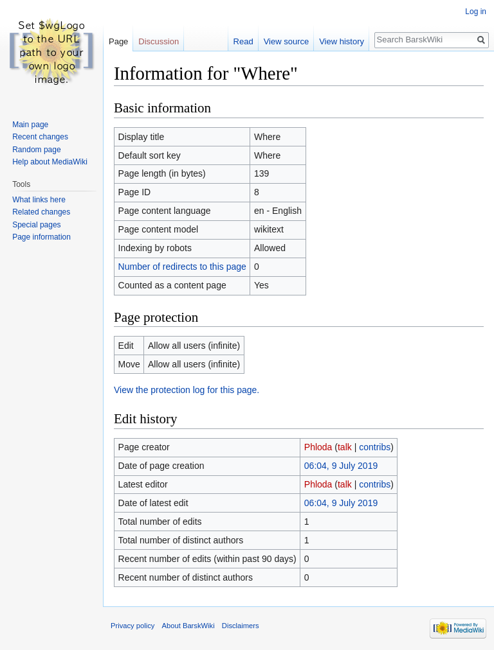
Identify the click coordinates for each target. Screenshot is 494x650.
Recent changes (40, 136)
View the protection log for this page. (186, 390)
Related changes (41, 211)
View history (341, 41)
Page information (41, 237)
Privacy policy (132, 625)
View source (286, 41)
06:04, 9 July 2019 (341, 466)
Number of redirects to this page (182, 266)
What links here (39, 199)
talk (345, 447)
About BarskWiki (188, 625)
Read (243, 41)
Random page (36, 149)
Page (118, 41)
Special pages (36, 224)
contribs (374, 447)
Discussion (158, 41)
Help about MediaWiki (49, 161)
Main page (30, 124)
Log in (475, 11)
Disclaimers (240, 625)
